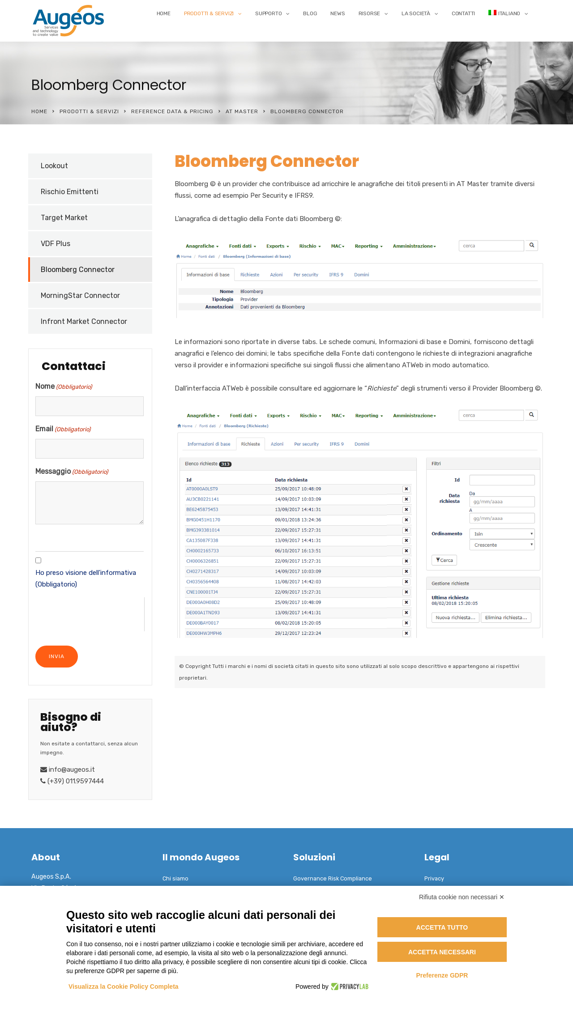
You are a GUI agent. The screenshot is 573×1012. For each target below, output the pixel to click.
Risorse (370, 13)
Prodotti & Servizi (209, 13)
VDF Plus (55, 243)
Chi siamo (175, 878)
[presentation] (89, 614)
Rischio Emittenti (69, 191)
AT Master (242, 111)
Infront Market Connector (84, 321)
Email (62, 429)
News (337, 13)
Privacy (434, 878)
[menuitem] (508, 13)
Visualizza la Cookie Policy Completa (123, 986)
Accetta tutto (442, 927)
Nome (63, 387)
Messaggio (71, 472)
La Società (416, 13)
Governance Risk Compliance (332, 878)
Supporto (268, 13)
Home (164, 13)
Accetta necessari (442, 952)
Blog (310, 13)
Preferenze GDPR (442, 975)
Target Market (64, 217)
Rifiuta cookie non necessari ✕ (462, 897)
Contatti (463, 13)
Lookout (54, 166)
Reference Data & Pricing (172, 111)
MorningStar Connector (80, 295)
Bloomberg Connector (78, 269)
